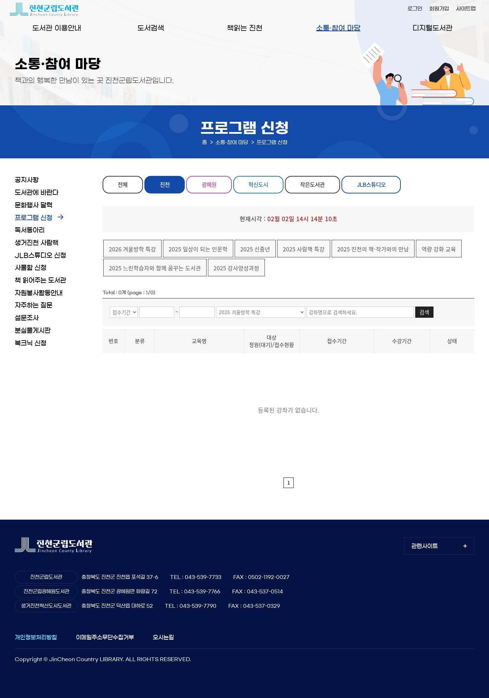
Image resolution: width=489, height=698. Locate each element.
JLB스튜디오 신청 (40, 255)
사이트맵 (466, 8)
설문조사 (27, 318)
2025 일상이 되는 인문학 (198, 249)
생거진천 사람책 (36, 243)
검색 (424, 312)
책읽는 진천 (244, 28)
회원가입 (439, 8)
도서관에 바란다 (36, 193)
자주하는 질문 (33, 305)
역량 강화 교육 (439, 249)
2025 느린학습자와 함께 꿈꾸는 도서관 (155, 268)
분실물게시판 (33, 331)
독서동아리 (30, 230)
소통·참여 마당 (338, 28)
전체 (123, 184)
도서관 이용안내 (56, 28)
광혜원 (209, 184)
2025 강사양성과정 (236, 268)
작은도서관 (313, 184)
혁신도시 (258, 184)
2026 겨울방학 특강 (132, 249)
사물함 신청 (30, 268)
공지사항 (27, 180)
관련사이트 (424, 546)
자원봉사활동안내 (39, 293)
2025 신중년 (255, 249)
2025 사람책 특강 (304, 249)
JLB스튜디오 (371, 184)
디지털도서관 (432, 28)
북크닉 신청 (30, 343)
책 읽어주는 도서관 (40, 280)
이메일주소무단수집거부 (105, 637)
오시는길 (163, 637)
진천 (165, 184)
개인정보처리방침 (36, 637)
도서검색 (150, 28)
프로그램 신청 (33, 218)
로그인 (415, 8)
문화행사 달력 (33, 205)
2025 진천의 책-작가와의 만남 (373, 249)
